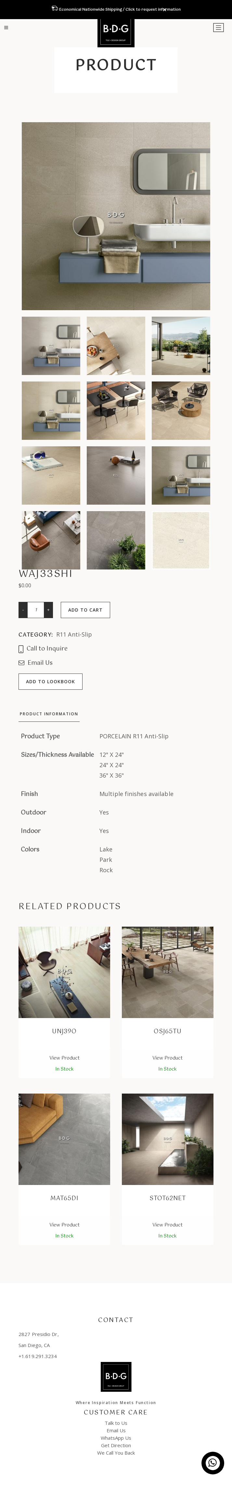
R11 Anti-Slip (74, 634)
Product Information (49, 714)
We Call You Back (116, 1452)
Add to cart (85, 610)
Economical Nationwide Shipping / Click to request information (119, 9)
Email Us (36, 663)
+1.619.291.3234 (38, 1356)
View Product (64, 1058)
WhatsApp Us (116, 1438)
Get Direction (116, 1445)
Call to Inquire (43, 649)
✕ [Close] (164, 10)
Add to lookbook (50, 681)
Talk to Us (116, 1423)
